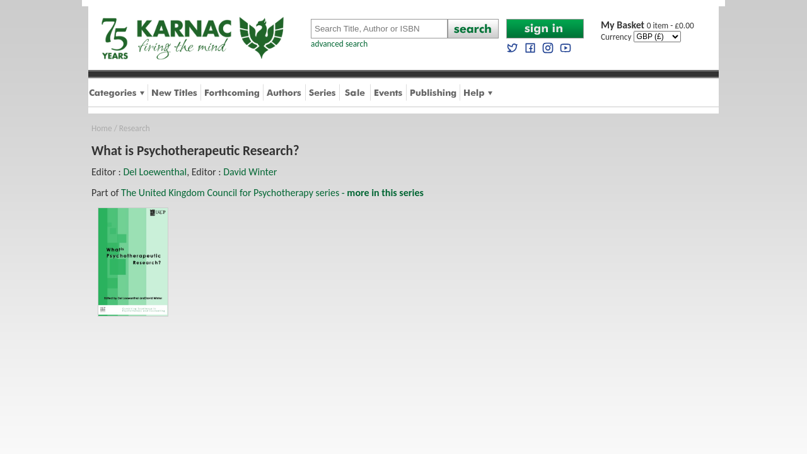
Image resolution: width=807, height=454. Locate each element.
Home (101, 128)
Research (134, 128)
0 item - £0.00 (647, 25)
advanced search (339, 43)
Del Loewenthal (155, 172)
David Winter (250, 172)
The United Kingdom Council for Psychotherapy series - (272, 193)
